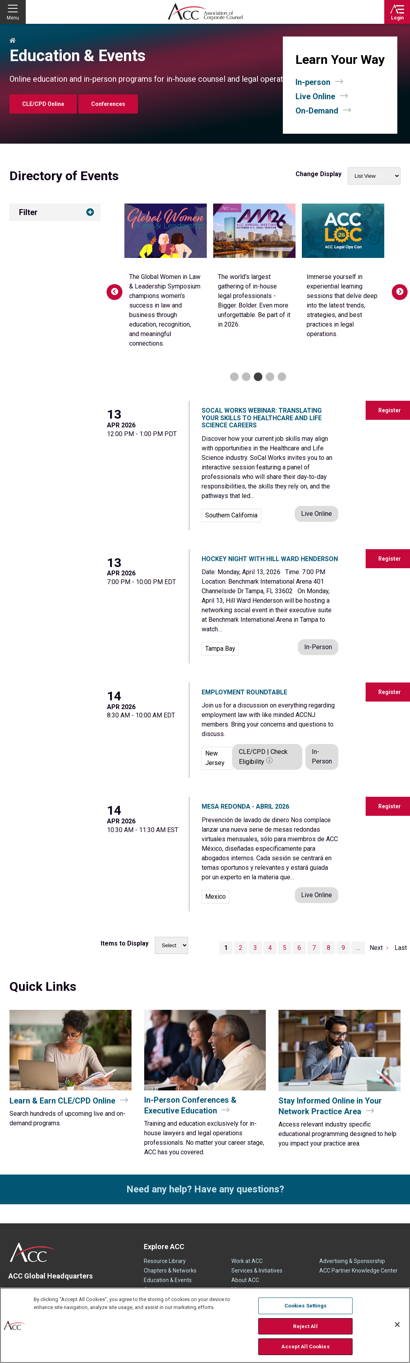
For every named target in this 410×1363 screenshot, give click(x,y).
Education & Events (168, 1280)
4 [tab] (269, 377)
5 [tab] (280, 377)
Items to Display (125, 943)
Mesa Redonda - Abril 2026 (245, 806)
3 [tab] (257, 377)
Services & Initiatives (256, 1270)
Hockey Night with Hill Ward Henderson (270, 559)
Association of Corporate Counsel (205, 12)
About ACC (245, 1280)
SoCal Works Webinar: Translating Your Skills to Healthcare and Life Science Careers (262, 418)
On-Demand (317, 110)
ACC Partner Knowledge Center (358, 1270)
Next (396, 288)
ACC (33, 1252)
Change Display (318, 174)
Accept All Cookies (305, 1347)
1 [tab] (233, 377)
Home (13, 41)
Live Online (315, 96)
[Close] (397, 1324)
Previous (110, 288)
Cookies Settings (305, 1306)
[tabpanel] (165, 274)
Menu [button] (13, 18)
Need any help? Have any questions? (205, 1189)
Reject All (305, 1326)
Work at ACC (247, 1261)
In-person (313, 82)
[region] (205, 1325)
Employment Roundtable (244, 692)
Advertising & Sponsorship (352, 1261)
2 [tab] (245, 377)
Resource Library (165, 1261)
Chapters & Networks (170, 1270)
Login (397, 18)
